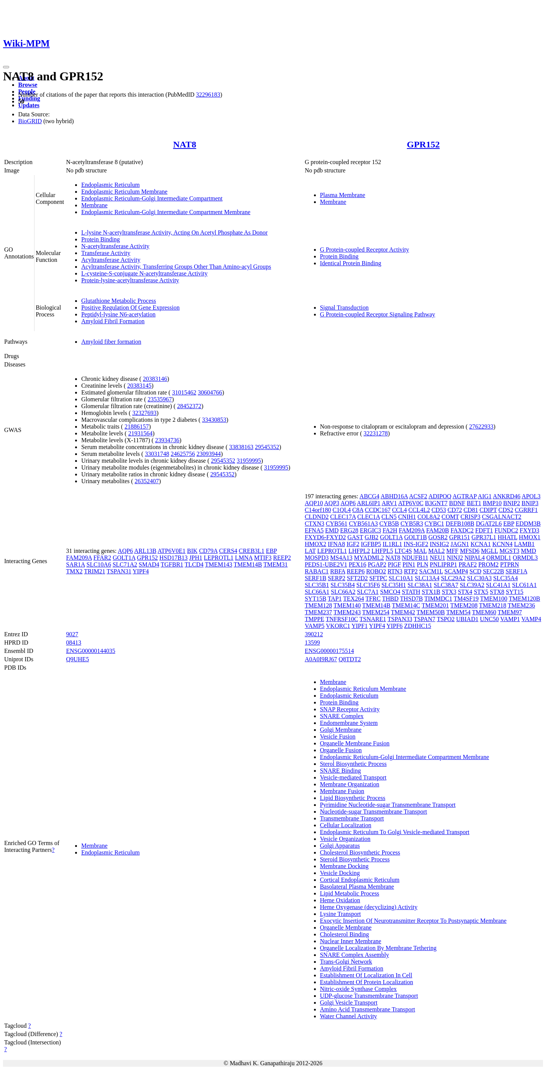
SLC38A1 (420, 585)
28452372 (189, 406)
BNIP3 (529, 503)
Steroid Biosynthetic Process (355, 859)
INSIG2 (439, 544)
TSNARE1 (372, 619)
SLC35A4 (505, 578)
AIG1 (484, 496)
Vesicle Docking (340, 873)
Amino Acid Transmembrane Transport (367, 1009)
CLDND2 (317, 516)
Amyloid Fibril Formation (112, 321)
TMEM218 (492, 605)
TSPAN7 (424, 619)
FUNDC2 (506, 530)
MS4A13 (341, 557)
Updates (28, 105)
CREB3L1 (252, 551)
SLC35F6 (368, 585)
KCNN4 (502, 544)
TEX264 (353, 598)
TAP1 (335, 598)
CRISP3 (470, 516)
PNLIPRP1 (443, 564)
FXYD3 (530, 530)
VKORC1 (338, 626)
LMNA (244, 557)
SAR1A (75, 564)
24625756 (183, 454)
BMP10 (492, 503)
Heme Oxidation (340, 900)
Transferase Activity (105, 253)
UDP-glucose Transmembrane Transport (369, 995)
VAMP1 (510, 619)
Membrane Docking (344, 866)
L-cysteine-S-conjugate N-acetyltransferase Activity (144, 273)
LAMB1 (524, 544)
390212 (314, 634)
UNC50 (489, 619)
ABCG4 (369, 496)
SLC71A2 (125, 564)
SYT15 (514, 592)
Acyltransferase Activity (110, 260)
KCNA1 (481, 544)
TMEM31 (276, 564)
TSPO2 (446, 619)
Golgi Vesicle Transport (349, 1002)
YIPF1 (359, 626)
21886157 (136, 426)
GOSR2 (438, 537)
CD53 (438, 510)
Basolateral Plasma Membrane (357, 886)
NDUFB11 (415, 557)
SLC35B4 (343, 585)
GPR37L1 (484, 537)
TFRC (373, 598)
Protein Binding (100, 239)
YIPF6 (394, 626)
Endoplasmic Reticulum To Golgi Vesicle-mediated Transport (394, 832)
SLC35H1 (393, 585)
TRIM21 (94, 571)
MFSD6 (470, 551)
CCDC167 (378, 510)
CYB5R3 (411, 523)
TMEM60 (484, 612)
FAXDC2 (462, 530)
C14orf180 (318, 510)
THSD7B (411, 598)
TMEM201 (435, 605)
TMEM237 (318, 612)
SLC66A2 (343, 592)
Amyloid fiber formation (111, 341)
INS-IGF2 (416, 544)
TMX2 (74, 571)
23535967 (159, 399)
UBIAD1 (467, 619)
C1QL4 (342, 510)
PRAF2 (468, 564)
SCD (475, 571)
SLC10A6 (98, 564)
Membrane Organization (350, 784)
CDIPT (488, 510)
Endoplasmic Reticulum (110, 185)
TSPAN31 (119, 571)
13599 (312, 642)
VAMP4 (531, 619)
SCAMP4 (456, 571)
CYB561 (336, 523)
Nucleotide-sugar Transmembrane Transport (373, 811)
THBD (390, 598)
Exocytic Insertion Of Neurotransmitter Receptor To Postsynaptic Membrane (413, 920)
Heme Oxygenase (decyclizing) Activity (368, 907)
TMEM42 (403, 612)
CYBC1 (434, 523)
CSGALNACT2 (501, 516)
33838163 (241, 447)
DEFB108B (460, 523)
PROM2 (489, 564)
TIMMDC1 (438, 598)
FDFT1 (484, 530)
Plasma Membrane (343, 195)
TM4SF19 (466, 598)
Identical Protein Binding (350, 263)
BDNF (457, 503)
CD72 (454, 510)
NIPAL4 (474, 557)
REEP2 (282, 557)
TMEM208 (464, 605)
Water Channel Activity (348, 1016)
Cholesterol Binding (344, 934)
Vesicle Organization (345, 839)
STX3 (449, 592)
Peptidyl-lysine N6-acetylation (118, 314)
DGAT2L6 (489, 523)
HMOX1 (529, 537)
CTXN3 (315, 523)
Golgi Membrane (341, 729)
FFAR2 (102, 557)
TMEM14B (248, 564)
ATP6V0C (411, 503)
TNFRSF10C (342, 619)
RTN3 (395, 571)
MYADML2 (369, 557)
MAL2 (436, 551)
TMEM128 (318, 605)
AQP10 (314, 503)
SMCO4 (390, 592)
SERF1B (315, 578)
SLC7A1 (367, 592)
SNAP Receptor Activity (350, 709)
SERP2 (336, 578)
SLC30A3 (479, 578)
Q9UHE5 (77, 659)
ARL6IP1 (368, 503)
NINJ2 (455, 557)
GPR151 (459, 537)
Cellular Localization (346, 825)
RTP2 (410, 571)
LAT (310, 551)
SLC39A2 (472, 585)
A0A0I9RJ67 (321, 659)
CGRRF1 (526, 510)
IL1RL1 (392, 544)
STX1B (431, 592)
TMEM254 (375, 612)
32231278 (376, 433)
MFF (452, 551)
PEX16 (357, 564)
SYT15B (315, 598)
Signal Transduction (344, 307)
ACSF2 (418, 496)
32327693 (144, 413)
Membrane (94, 205)
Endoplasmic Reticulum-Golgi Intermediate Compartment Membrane (165, 212)
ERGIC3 (370, 530)
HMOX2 (315, 544)
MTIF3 (262, 557)
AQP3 (331, 503)
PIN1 (409, 564)
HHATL (508, 537)
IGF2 (353, 544)
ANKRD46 (507, 496)
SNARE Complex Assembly (354, 955)
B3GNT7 (436, 503)
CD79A (208, 551)
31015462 (184, 392)
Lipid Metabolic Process (349, 893)
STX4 (465, 592)
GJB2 (371, 537)
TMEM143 (218, 564)
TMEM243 (347, 612)
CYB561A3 (363, 523)
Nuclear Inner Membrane (350, 941)
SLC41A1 (498, 585)
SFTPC (378, 578)
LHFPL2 (359, 551)
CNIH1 (407, 516)
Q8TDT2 (350, 659)
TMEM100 (493, 598)
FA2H (390, 530)
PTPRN (509, 564)
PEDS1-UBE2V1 (326, 564)
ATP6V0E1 (172, 551)
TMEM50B (431, 612)
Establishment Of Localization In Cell (366, 975)
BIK (192, 551)
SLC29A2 (453, 578)
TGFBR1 (172, 564)
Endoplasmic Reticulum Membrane (124, 191)
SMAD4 (149, 564)
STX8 (497, 592)
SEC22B (493, 571)
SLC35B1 (317, 585)
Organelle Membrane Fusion (355, 743)
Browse (27, 84)
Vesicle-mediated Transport (353, 777)
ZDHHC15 (417, 626)
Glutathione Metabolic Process (118, 300)
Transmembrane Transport (352, 818)
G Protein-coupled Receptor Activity (364, 249)
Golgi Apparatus (340, 845)
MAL (420, 551)
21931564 (140, 433)
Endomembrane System (349, 723)
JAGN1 (459, 544)
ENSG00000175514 (329, 651)
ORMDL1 (498, 557)
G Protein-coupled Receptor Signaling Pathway (377, 314)
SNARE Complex (342, 716)
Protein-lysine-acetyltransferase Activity (130, 280)
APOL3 (531, 496)
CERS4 (228, 551)
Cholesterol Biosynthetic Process (360, 852)
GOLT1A (124, 557)
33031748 (157, 454)
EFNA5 (314, 530)
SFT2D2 (357, 578)
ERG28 (349, 530)
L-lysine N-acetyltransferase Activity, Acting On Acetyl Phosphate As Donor (174, 232)
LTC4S (403, 551)
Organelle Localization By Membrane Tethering (378, 948)
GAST (355, 537)
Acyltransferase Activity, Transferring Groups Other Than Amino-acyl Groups (176, 266)
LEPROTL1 (219, 557)
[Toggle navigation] (6, 67)
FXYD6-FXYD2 (325, 537)
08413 (73, 642)
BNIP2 (511, 503)
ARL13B (145, 551)
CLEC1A (368, 516)
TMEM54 (458, 612)
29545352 (267, 447)
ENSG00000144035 (90, 651)
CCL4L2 (419, 510)
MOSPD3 (317, 557)
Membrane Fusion (342, 791)
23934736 (167, 440)
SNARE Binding (340, 770)
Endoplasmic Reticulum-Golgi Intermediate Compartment (152, 198)
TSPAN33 (400, 619)
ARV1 (389, 503)
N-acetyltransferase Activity (115, 246)
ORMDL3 (525, 557)
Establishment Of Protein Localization (366, 982)
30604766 (210, 392)
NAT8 (184, 144)
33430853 (214, 419)
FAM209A (79, 557)
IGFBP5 (371, 544)
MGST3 (509, 551)
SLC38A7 (446, 585)
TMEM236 (521, 605)
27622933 (481, 426)
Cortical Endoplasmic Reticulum (360, 880)
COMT (450, 516)
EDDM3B (528, 523)
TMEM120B (524, 598)
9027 (72, 634)
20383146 (155, 379)
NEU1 (437, 557)
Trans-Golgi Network (346, 961)
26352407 (147, 481)
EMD (332, 530)
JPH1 (195, 557)
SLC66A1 (317, 592)
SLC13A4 (427, 578)
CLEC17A (343, 516)
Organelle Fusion (341, 750)
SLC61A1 (524, 585)
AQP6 (125, 551)
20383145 (139, 385)
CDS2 (506, 510)
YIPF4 (141, 571)
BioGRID (30, 121)
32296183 (208, 94)
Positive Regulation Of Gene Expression (130, 307)
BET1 (474, 503)
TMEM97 (509, 612)
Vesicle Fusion (338, 736)
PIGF (394, 564)
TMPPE (315, 619)
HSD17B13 (173, 557)
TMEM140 (347, 605)
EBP (271, 551)
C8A (357, 510)
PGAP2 (377, 564)
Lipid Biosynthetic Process (352, 798)
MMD (528, 551)
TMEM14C (406, 605)
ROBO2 (376, 571)
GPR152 (423, 144)
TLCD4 (194, 564)
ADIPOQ (439, 496)
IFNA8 (336, 544)
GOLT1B (415, 537)
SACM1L (431, 571)
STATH (411, 592)
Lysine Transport (340, 914)
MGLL (489, 551)
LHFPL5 (382, 551)
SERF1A (516, 571)
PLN (422, 564)
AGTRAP (465, 496)
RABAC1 (317, 571)
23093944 (208, 454)
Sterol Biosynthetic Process (353, 764)
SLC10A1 (401, 578)
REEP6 (356, 571)
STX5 (481, 592)
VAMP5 (315, 626)
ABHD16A (394, 496)
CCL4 (399, 510)
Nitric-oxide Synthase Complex (358, 989)
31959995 (249, 460)
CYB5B (389, 523)
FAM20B (437, 530)
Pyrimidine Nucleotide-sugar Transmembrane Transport (388, 804)
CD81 (470, 510)
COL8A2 (428, 516)
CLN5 (389, 516)
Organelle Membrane (346, 927)
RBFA (337, 571)
